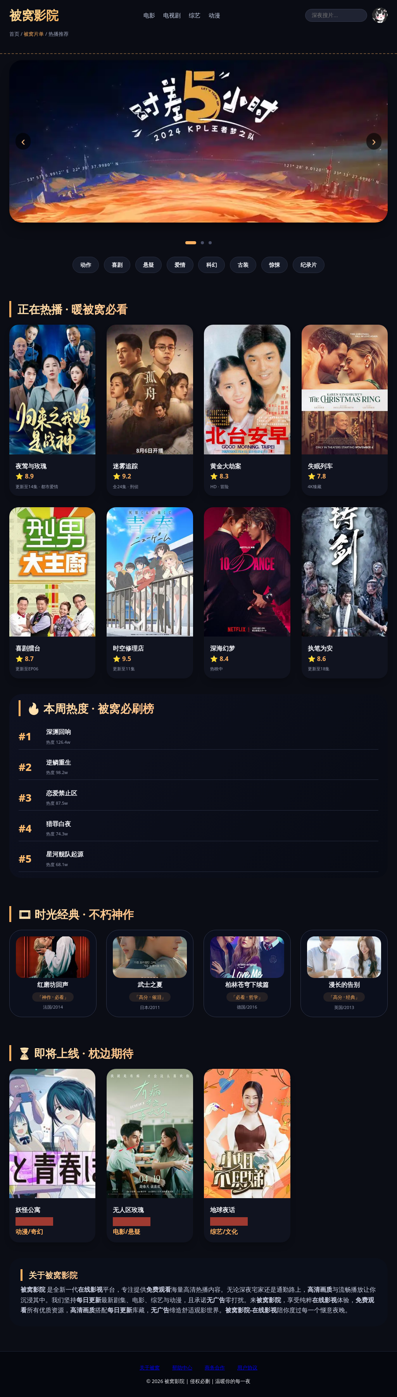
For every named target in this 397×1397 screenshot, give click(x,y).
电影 (149, 15)
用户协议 (247, 1367)
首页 (14, 33)
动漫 (214, 15)
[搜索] (336, 15)
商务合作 (215, 1367)
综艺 (194, 15)
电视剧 (172, 15)
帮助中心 (182, 1367)
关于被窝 (150, 1367)
